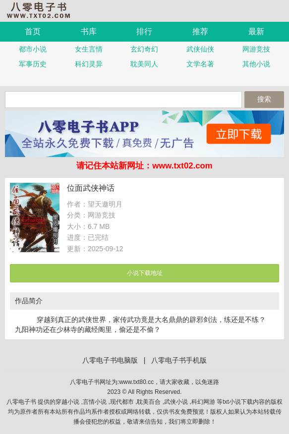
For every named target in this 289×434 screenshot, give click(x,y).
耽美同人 (144, 64)
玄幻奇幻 (144, 49)
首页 (33, 31)
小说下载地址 (145, 273)
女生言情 (89, 49)
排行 (144, 31)
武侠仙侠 (200, 49)
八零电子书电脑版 (110, 360)
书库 (89, 31)
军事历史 (33, 64)
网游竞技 (256, 49)
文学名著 (200, 64)
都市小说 (33, 49)
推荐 (200, 31)
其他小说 (256, 64)
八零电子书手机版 (42, 10)
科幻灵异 (89, 64)
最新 (256, 31)
